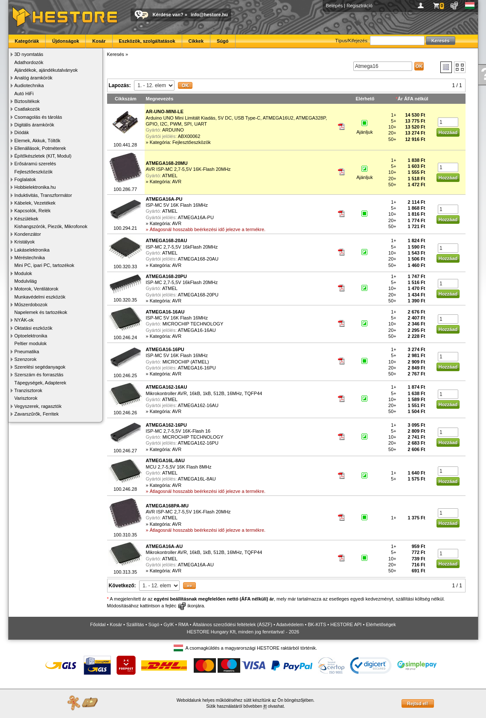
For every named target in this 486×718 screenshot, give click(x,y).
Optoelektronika (31, 335)
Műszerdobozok (31, 304)
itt (265, 706)
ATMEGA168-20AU (198, 258)
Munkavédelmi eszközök (40, 296)
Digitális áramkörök (35, 124)
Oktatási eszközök (33, 328)
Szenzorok (26, 359)
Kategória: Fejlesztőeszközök (180, 142)
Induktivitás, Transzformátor (43, 195)
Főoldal (97, 624)
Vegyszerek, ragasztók (38, 406)
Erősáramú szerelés (35, 163)
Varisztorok (26, 398)
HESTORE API (345, 624)
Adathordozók (29, 62)
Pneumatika (27, 351)
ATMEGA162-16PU (198, 442)
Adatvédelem (289, 624)
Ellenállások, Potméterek (40, 148)
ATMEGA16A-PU (196, 217)
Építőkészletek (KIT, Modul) (43, 155)
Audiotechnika (29, 85)
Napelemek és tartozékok (41, 312)
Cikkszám (126, 98)
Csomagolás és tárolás (38, 117)
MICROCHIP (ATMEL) (186, 361)
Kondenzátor (28, 234)
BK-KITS (317, 624)
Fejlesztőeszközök (34, 171)
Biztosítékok (27, 101)
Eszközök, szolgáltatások (147, 41)
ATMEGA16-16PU (197, 367)
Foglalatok (25, 179)
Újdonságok (65, 41)
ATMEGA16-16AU (197, 330)
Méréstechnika (30, 257)
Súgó (223, 41)
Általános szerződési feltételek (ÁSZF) (232, 624)
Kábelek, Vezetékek (35, 202)
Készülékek (26, 218)
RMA (183, 624)
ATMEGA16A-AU (196, 564)
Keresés (115, 54)
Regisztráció (359, 5)
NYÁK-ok (24, 319)
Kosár (98, 41)
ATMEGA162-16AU (198, 405)
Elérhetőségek (381, 624)
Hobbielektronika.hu (35, 187)
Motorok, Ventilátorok (36, 288)
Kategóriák (27, 41)
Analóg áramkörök (33, 77)
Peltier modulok (31, 343)
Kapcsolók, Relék (33, 210)
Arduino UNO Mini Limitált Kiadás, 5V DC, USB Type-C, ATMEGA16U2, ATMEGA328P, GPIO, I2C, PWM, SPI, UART (236, 117)
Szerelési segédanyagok (40, 366)
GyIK (168, 624)
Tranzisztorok (29, 390)
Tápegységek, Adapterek (41, 382)
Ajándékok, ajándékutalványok (46, 70)
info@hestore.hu (209, 14)
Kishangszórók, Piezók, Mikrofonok (51, 226)
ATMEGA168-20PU (198, 294)
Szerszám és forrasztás (39, 374)
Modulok (23, 273)
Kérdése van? (168, 14)
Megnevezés (160, 98)
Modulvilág (26, 281)
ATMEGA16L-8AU (197, 478)
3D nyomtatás (29, 54)
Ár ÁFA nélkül (413, 98)
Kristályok (25, 241)
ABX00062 (189, 136)
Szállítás (135, 624)
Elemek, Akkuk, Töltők (38, 140)
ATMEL (170, 175)
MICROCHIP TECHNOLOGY (193, 323)
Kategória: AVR (165, 181)
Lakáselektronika (32, 249)
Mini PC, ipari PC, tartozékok (45, 265)
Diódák (22, 132)
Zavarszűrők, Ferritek (37, 413)
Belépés (334, 5)
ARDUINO (173, 129)
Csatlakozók (27, 108)
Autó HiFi (24, 93)
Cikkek (196, 41)
